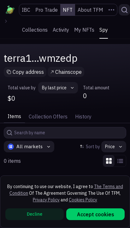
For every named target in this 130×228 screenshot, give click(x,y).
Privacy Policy (46, 200)
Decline (34, 214)
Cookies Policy (83, 200)
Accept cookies (95, 214)
